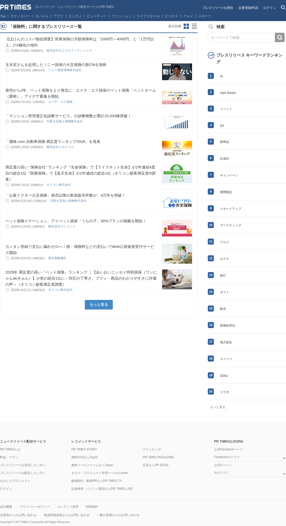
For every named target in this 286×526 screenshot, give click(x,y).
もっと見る (99, 304)
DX (222, 126)
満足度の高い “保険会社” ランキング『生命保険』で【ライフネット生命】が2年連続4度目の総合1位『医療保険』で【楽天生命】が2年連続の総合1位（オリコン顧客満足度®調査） (80, 173)
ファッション (122, 16)
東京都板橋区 (57, 258)
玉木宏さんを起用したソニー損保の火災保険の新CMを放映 (55, 64)
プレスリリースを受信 (217, 8)
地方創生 (226, 342)
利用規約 (92, 506)
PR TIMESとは (10, 449)
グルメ (188, 16)
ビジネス (171, 16)
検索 (280, 37)
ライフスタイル (148, 16)
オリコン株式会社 (59, 184)
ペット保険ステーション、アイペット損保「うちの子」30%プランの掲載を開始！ (75, 221)
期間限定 (226, 192)
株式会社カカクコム (60, 147)
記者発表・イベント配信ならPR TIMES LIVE (102, 488)
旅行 (223, 275)
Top (3, 16)
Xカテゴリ (221, 472)
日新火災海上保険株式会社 (65, 121)
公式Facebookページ (228, 449)
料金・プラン (9, 457)
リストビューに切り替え (195, 26)
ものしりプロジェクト (15, 481)
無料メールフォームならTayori (92, 465)
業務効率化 (227, 325)
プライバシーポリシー (35, 506)
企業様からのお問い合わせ (18, 515)
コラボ (224, 392)
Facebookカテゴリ (227, 457)
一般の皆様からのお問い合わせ (118, 515)
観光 (223, 309)
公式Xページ (222, 465)
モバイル (42, 16)
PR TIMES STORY (84, 449)
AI (221, 76)
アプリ (58, 16)
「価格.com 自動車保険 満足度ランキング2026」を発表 (52, 141)
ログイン (269, 8)
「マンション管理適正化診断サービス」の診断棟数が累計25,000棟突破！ (68, 116)
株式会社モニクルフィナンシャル (69, 50)
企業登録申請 (248, 8)
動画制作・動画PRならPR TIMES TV (96, 481)
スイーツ (226, 359)
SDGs (224, 376)
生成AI (224, 158)
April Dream (228, 93)
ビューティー (97, 16)
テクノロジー (20, 16)
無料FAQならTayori (84, 457)
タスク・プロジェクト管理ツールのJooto (99, 473)
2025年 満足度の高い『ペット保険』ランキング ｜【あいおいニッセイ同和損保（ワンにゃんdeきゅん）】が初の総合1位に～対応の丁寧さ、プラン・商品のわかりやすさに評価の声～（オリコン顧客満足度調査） (81, 278)
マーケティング (230, 225)
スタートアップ (230, 209)
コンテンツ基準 (67, 506)
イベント (226, 109)
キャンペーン (229, 175)
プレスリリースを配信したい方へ (23, 473)
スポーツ (204, 16)
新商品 (224, 142)
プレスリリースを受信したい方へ (23, 465)
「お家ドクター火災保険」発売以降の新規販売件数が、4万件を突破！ (65, 195)
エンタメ (75, 16)
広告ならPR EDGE (156, 465)
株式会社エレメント (62, 226)
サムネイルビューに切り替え (186, 26)
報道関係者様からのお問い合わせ (67, 515)
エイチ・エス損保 (60, 102)
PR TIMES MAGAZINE (158, 457)
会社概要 (6, 506)
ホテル (224, 259)
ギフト (224, 292)
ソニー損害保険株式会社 (65, 70)
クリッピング (152, 449)
